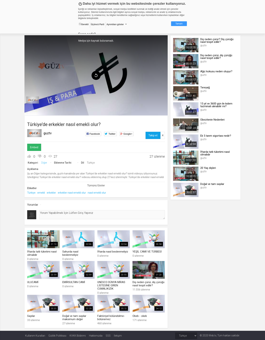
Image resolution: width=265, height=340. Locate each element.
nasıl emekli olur (97, 192)
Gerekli (84, 24)
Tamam (179, 23)
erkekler (52, 192)
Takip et (152, 135)
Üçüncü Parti (97, 24)
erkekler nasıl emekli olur (73, 192)
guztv (48, 133)
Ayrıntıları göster (115, 24)
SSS (108, 334)
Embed (35, 147)
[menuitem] (33, 99)
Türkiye (32, 192)
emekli (42, 192)
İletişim (118, 334)
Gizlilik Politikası (57, 334)
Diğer (45, 162)
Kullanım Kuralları (35, 334)
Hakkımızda (95, 334)
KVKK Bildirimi (78, 334)
